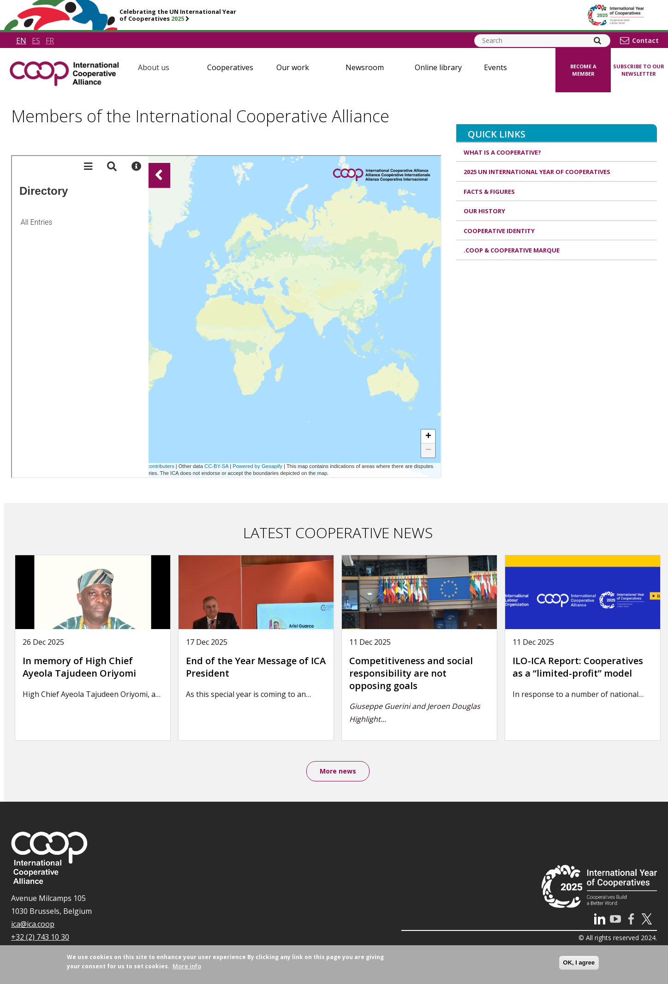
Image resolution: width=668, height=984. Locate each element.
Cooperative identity (499, 231)
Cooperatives (230, 67)
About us (153, 67)
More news (338, 771)
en (21, 41)
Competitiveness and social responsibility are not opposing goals (411, 672)
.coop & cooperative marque (512, 250)
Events (495, 67)
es (36, 41)
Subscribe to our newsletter (638, 70)
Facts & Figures (489, 191)
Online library (438, 67)
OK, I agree (579, 962)
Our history (484, 211)
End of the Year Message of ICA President (256, 666)
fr (50, 41)
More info (187, 966)
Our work (292, 67)
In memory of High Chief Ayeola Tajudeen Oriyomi (79, 666)
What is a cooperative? (502, 152)
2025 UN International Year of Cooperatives (537, 172)
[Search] (597, 40)
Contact (645, 40)
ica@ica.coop (32, 924)
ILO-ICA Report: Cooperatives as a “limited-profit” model (578, 666)
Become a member (583, 70)
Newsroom (365, 67)
